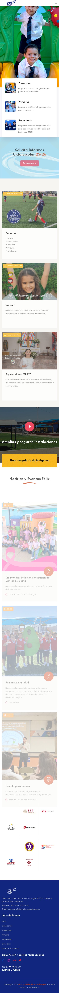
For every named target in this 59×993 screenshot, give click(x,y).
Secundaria (7, 939)
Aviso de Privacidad (10, 948)
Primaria (5, 935)
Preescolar (6, 930)
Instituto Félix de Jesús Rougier (32, 984)
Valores (9, 314)
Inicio (4, 921)
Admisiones (29, 166)
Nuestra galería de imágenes (29, 460)
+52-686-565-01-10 (20, 905)
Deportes (10, 242)
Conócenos (7, 926)
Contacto (6, 944)
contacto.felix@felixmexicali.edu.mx (24, 909)
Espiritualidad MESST (18, 383)
